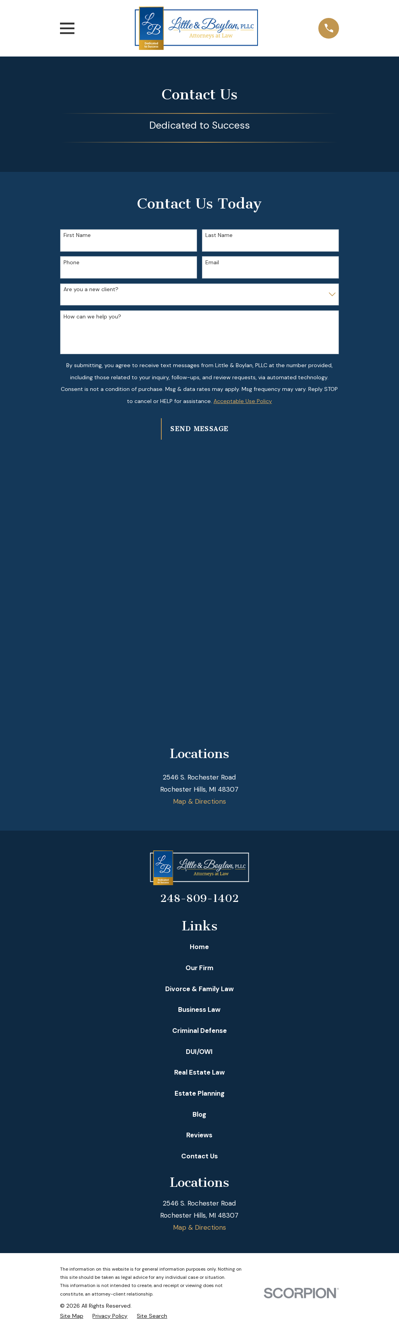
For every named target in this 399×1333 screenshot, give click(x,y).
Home (199, 946)
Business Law (199, 1009)
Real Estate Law (199, 1072)
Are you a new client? (91, 289)
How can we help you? (92, 316)
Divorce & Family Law (199, 989)
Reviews (199, 1135)
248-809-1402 (199, 898)
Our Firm (199, 968)
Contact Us (199, 1156)
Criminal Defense (199, 1030)
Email (212, 262)
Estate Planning (199, 1093)
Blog (199, 1114)
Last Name (219, 235)
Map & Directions (199, 801)
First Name (77, 235)
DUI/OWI (199, 1051)
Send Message (199, 429)
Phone (71, 262)
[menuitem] (71, 1316)
